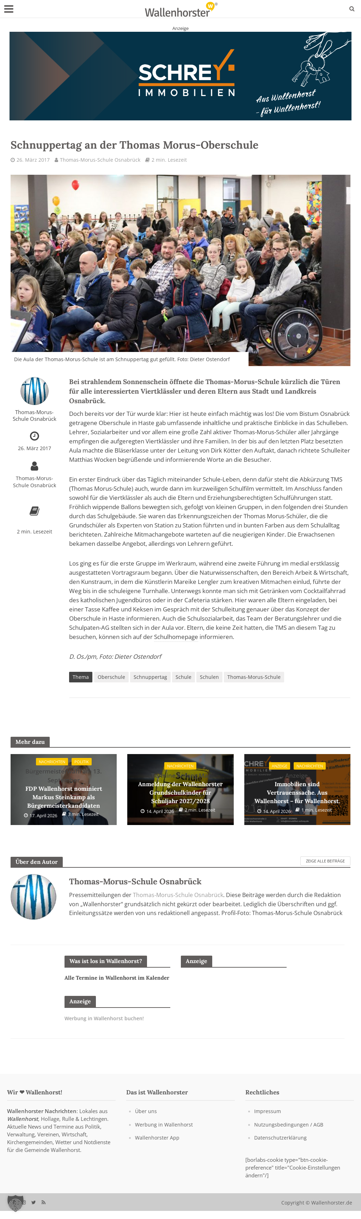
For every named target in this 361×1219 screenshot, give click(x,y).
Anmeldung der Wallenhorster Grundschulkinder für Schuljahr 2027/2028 (180, 788)
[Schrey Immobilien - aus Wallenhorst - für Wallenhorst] (180, 75)
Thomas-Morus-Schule (254, 677)
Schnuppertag (150, 677)
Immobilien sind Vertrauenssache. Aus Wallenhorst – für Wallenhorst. (297, 788)
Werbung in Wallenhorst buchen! (107, 1026)
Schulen (209, 677)
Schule (183, 677)
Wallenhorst (22, 1127)
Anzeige (278, 767)
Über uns (146, 1119)
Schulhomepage (176, 637)
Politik (83, 762)
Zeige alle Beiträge (325, 861)
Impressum (268, 1119)
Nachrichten (52, 762)
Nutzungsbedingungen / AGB (289, 1132)
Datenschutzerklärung (280, 1145)
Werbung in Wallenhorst (164, 1132)
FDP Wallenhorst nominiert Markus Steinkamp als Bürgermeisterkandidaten (63, 788)
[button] (15, 1203)
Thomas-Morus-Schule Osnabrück (100, 159)
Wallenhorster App (157, 1145)
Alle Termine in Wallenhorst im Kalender (107, 982)
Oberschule (111, 677)
